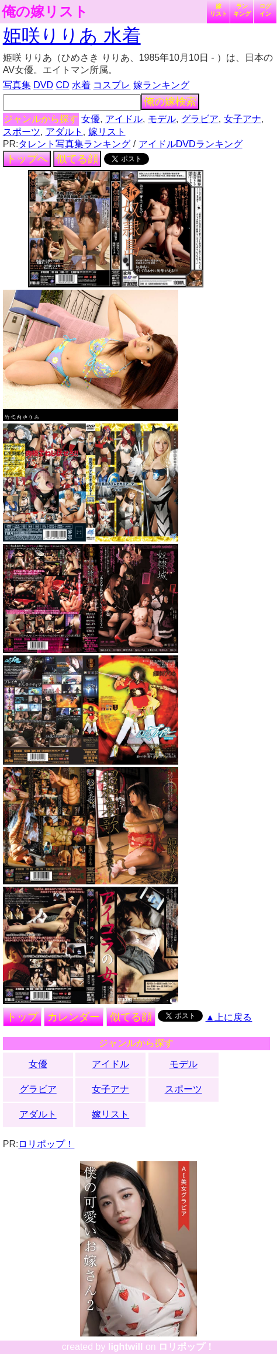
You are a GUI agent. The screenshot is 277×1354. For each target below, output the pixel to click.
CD (62, 85)
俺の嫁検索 (170, 101)
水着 (81, 85)
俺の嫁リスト (45, 11)
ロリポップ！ (46, 1144)
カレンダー (73, 1017)
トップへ (27, 159)
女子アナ (242, 119)
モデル (162, 119)
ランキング (242, 10)
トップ (22, 1017)
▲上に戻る (229, 1017)
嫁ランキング (161, 85)
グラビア (200, 119)
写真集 (17, 85)
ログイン (265, 10)
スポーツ (21, 132)
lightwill (125, 1347)
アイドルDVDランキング (190, 144)
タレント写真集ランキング (74, 144)
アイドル (124, 119)
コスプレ (111, 85)
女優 (90, 119)
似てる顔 (77, 159)
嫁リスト (218, 10)
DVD (43, 85)
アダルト (64, 132)
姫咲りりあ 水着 (72, 35)
